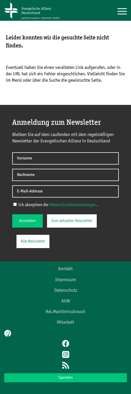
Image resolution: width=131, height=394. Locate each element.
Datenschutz (65, 290)
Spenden (65, 378)
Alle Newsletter (33, 241)
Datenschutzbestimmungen (72, 205)
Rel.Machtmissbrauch (65, 311)
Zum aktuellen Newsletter (71, 221)
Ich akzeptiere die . (55, 205)
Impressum (65, 279)
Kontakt (65, 268)
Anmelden (27, 221)
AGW (65, 301)
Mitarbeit (65, 322)
